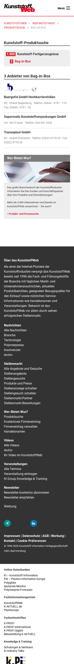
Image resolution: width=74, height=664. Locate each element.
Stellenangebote (15, 373)
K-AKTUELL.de (13, 606)
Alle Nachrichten (15, 330)
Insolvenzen (12, 350)
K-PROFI (9, 623)
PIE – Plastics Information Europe (24, 579)
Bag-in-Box (23, 61)
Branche (9, 335)
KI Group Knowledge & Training (25, 479)
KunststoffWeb (13, 603)
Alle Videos (11, 445)
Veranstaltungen (15, 464)
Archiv (8, 355)
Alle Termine (12, 469)
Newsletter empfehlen (19, 497)
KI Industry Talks (14, 651)
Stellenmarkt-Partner (18, 398)
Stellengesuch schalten (20, 393)
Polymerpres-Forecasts (18, 590)
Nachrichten (12, 325)
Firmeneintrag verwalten (20, 426)
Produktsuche (13, 417)
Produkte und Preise (18, 383)
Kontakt (9, 541)
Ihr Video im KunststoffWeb (23, 455)
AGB (45, 536)
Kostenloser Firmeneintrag (22, 421)
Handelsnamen (14, 431)
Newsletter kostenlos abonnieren (26, 492)
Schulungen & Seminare (18, 647)
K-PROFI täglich (13, 630)
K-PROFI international (17, 627)
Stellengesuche (14, 378)
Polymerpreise (14, 345)
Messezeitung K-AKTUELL (20, 634)
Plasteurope (11, 610)
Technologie (12, 340)
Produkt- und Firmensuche (24, 213)
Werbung (10, 506)
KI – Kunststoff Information (21, 575)
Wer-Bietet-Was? (16, 412)
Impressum (12, 536)
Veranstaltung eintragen (20, 474)
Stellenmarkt (13, 364)
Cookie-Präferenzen (31, 541)
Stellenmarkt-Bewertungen (22, 403)
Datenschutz (31, 536)
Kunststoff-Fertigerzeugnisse (38, 54)
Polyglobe (10, 582)
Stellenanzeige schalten (20, 388)
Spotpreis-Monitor (15, 586)
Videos (9, 440)
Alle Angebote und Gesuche (23, 369)
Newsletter (11, 487)
